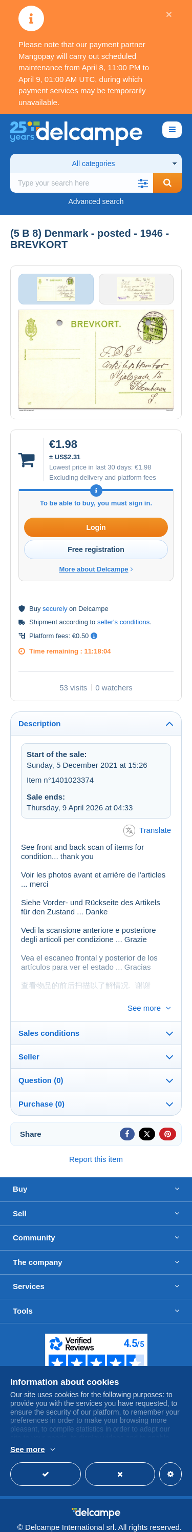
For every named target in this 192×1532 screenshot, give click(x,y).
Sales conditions (48, 1016)
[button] (143, 183)
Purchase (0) (41, 1086)
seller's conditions (123, 622)
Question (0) (40, 1063)
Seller (28, 1039)
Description (39, 723)
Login (95, 527)
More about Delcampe (96, 569)
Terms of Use (116, 1519)
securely (54, 608)
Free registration (96, 549)
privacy (167, 1519)
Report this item (96, 1142)
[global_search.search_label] (81, 183)
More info (84, 1450)
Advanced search (95, 201)
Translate (147, 830)
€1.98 (143, 467)
